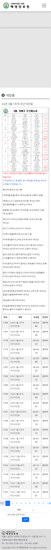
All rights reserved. (38, 548)
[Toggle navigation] (44, 5)
